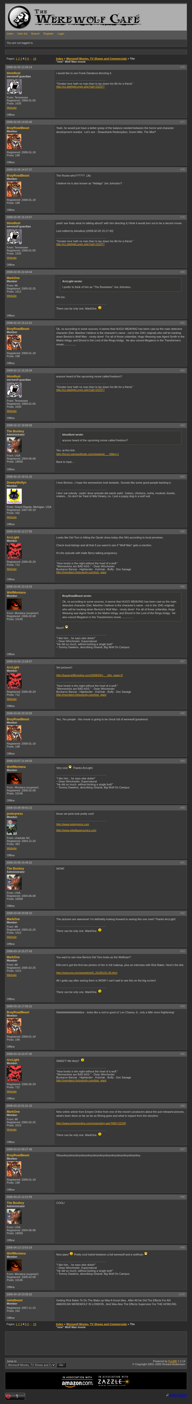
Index (10, 33)
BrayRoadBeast (18, 128)
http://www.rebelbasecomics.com (76, 830)
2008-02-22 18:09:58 (19, 425)
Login (61, 33)
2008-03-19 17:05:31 (19, 1006)
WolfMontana (16, 592)
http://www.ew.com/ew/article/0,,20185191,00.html (86, 972)
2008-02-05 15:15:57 (19, 217)
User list (22, 33)
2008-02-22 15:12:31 (19, 322)
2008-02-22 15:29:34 (19, 370)
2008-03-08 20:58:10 (19, 913)
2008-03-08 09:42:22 (19, 807)
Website (12, 107)
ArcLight (13, 537)
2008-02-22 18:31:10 (19, 476)
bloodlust (13, 73)
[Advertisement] (96, 52)
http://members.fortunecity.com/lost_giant (81, 572)
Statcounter (178, 1395)
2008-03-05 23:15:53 (19, 586)
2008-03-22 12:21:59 (19, 1196)
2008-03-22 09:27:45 (19, 1149)
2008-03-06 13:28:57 (19, 661)
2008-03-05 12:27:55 (19, 531)
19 (34, 58)
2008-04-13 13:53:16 (19, 1247)
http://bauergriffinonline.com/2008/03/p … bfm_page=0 (89, 675)
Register (49, 33)
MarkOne (13, 278)
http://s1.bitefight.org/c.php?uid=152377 (80, 86)
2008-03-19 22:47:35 (19, 1053)
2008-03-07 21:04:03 (19, 760)
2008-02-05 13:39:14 (19, 67)
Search (35, 33)
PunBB (172, 1361)
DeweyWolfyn (16, 482)
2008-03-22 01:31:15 (19, 1105)
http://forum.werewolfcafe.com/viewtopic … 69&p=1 (87, 454)
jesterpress (15, 813)
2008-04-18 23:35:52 (19, 1294)
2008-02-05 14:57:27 (19, 169)
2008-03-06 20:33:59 (19, 713)
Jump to (36, 1363)
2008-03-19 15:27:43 (19, 951)
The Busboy (15, 431)
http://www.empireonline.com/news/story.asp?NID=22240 (91, 1123)
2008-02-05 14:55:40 (19, 121)
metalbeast (14, 1300)
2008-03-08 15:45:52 (19, 862)
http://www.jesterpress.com (72, 824)
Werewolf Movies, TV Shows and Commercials (96, 58)
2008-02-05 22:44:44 (19, 271)
